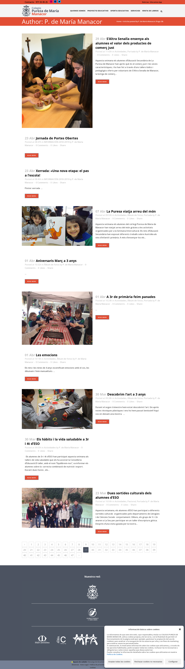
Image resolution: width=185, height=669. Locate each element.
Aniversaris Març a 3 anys (56, 260)
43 (45, 555)
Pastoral (131, 501)
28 (79, 549)
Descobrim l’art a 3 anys (126, 394)
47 (72, 555)
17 (140, 544)
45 (58, 555)
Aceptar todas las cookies (119, 661)
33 (113, 549)
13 (113, 544)
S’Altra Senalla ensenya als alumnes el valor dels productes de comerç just (123, 43)
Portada (131, 51)
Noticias (145, 2)
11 (99, 544)
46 (65, 555)
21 (31, 549)
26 (65, 549)
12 (106, 544)
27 (72, 549)
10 (92, 544)
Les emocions (46, 355)
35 (126, 549)
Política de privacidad (97, 665)
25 (58, 549)
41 (31, 555)
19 (154, 544)
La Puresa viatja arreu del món (131, 211)
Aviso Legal (84, 665)
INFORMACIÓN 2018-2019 (56, 142)
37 (140, 549)
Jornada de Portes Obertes (57, 138)
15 (126, 544)
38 (147, 549)
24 (51, 549)
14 (120, 544)
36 (133, 549)
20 (24, 549)
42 (38, 555)
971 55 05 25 (42, 2)
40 (24, 555)
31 (99, 549)
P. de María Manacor (149, 51)
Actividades (120, 51)
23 (45, 549)
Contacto (29, 2)
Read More (102, 82)
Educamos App (156, 2)
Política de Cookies (114, 654)
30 (92, 549)
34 (120, 549)
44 (51, 555)
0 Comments (103, 54)
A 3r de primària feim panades (131, 296)
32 (106, 549)
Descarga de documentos (97, 662)
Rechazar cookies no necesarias (148, 661)
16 (133, 544)
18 (147, 544)
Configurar (173, 661)
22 (38, 549)
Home (119, 21)
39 (154, 549)
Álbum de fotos (135, 215)
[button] (180, 629)
